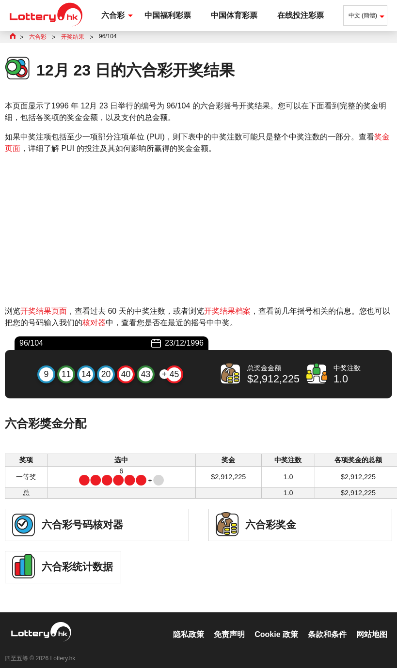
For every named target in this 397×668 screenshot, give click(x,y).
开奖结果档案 (227, 311)
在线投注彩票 (300, 15)
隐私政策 (188, 624)
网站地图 (371, 624)
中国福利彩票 (167, 15)
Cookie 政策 (276, 624)
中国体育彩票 (234, 15)
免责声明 (229, 624)
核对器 (94, 323)
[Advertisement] (198, 230)
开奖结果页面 (43, 311)
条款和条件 (327, 624)
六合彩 (113, 15)
